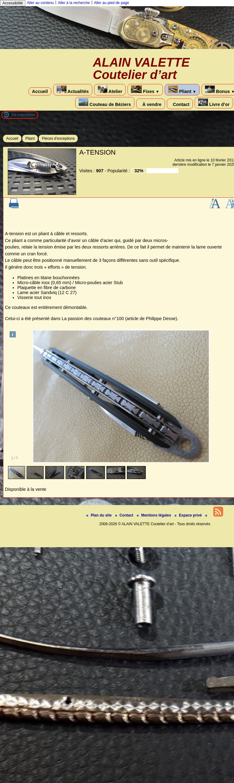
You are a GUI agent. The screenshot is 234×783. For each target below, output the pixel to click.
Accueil (40, 91)
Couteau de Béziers (105, 103)
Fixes (145, 90)
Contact (180, 104)
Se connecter (23, 114)
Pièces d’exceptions (58, 138)
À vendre (151, 104)
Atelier (110, 90)
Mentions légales (154, 515)
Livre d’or (214, 103)
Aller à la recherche (74, 3)
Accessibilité (12, 3)
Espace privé (189, 515)
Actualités (73, 90)
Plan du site (99, 515)
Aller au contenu (40, 3)
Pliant (182, 90)
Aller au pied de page (111, 3)
